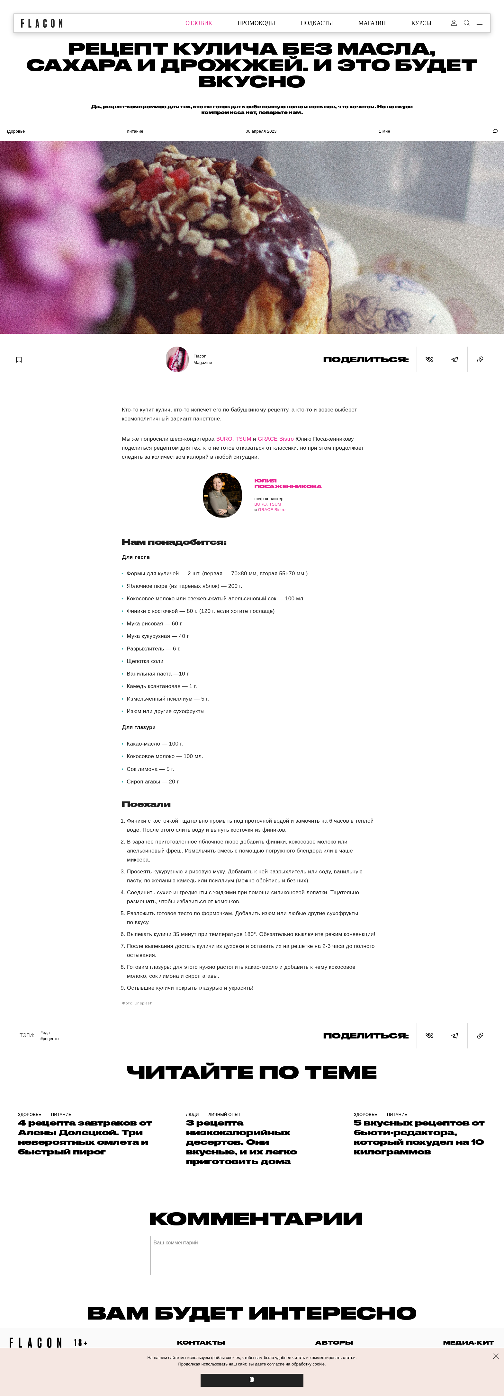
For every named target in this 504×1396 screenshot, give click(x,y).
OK (252, 1380)
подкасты (317, 23)
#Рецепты (49, 1038)
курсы (421, 23)
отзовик (198, 23)
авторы (334, 1342)
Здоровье (15, 131)
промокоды (256, 23)
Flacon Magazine (203, 359)
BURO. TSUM (233, 439)
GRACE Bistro (276, 439)
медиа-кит (468, 1342)
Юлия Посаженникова (278, 483)
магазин (372, 23)
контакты (201, 1342)
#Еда (45, 1032)
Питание (135, 131)
